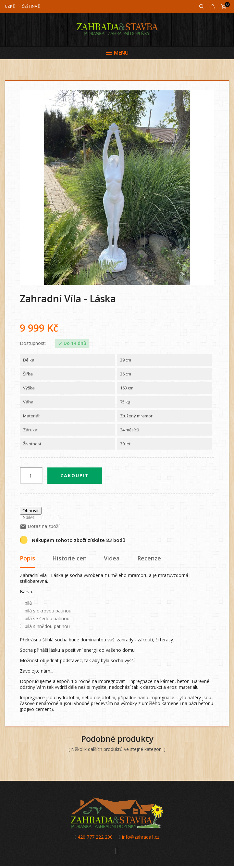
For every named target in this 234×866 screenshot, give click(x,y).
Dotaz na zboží (39, 526)
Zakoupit (74, 475)
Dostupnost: (33, 343)
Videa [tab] (112, 558)
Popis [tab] (27, 558)
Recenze (149, 558)
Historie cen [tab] (69, 558)
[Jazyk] (31, 6)
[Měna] (10, 6)
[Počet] (31, 475)
